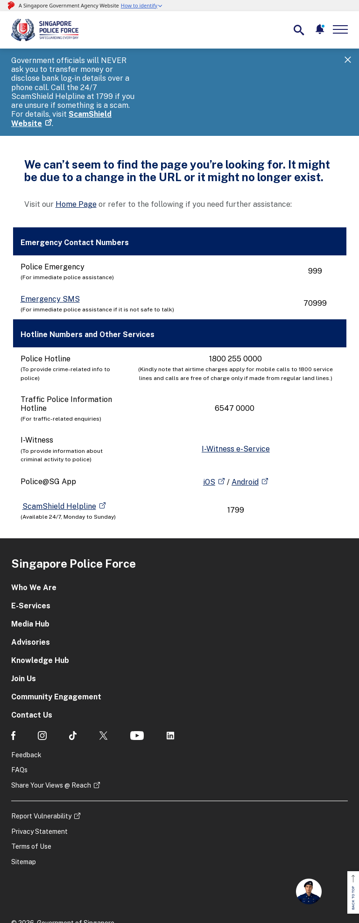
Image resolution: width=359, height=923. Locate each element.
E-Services (30, 561)
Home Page (76, 159)
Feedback (26, 710)
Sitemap (23, 817)
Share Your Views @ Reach (51, 740)
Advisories (30, 597)
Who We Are (33, 542)
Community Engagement (56, 652)
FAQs (19, 725)
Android (245, 437)
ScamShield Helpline (59, 461)
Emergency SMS (50, 254)
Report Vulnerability (41, 771)
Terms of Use (31, 802)
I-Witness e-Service (236, 404)
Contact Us (31, 670)
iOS (209, 437)
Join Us (23, 633)
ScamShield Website (142, 78)
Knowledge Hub (40, 615)
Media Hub (30, 579)
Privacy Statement (39, 786)
